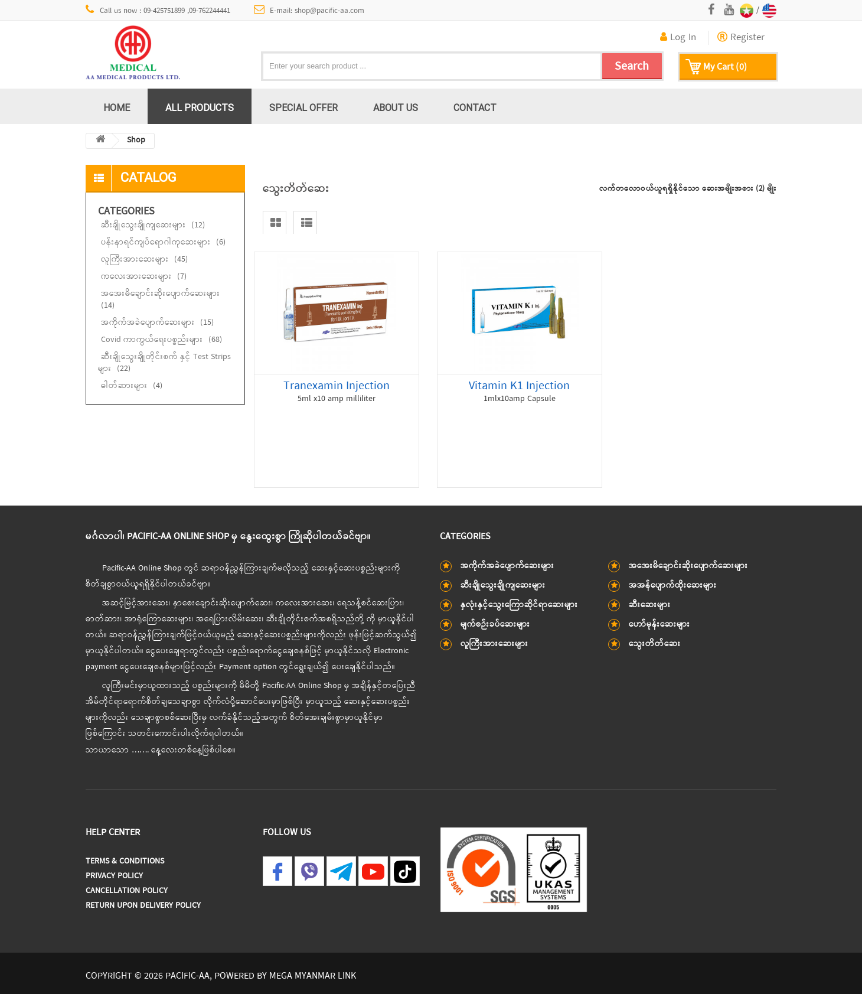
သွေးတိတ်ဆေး (655, 644)
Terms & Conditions (125, 861)
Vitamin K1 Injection (519, 386)
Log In (678, 38)
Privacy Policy (114, 876)
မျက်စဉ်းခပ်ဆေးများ (495, 624)
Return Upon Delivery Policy (143, 906)
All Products (199, 107)
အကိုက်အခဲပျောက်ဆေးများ (157, 323)
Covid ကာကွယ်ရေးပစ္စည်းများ (161, 340)
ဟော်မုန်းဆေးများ (659, 624)
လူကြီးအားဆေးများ (144, 259)
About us (395, 107)
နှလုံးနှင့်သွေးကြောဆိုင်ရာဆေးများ (519, 605)
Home (116, 107)
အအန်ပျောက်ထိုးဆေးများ (673, 585)
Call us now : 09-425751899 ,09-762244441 (158, 10)
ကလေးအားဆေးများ (144, 276)
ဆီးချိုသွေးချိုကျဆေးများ (153, 225)
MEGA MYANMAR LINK (312, 976)
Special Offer (303, 107)
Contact (475, 107)
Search (632, 66)
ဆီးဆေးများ (650, 605)
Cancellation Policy (127, 891)
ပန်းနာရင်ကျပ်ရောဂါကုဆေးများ (163, 242)
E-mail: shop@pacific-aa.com (309, 10)
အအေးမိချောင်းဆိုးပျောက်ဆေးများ (160, 299)
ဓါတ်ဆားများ (131, 386)
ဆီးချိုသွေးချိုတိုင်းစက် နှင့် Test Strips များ (164, 363)
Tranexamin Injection (336, 386)
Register (741, 38)
